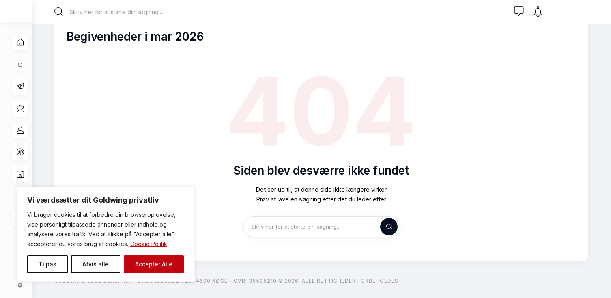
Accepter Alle (153, 264)
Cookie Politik (148, 243)
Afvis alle (95, 264)
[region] (105, 234)
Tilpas (47, 264)
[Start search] (63, 11)
